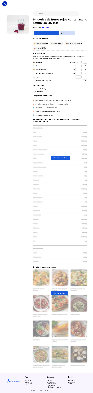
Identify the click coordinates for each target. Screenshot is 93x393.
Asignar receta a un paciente (46, 33)
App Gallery (28, 384)
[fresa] (78, 77)
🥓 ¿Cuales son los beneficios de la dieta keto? (46, 111)
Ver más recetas (59, 293)
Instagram (71, 382)
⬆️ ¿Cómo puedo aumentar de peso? (43, 115)
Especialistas (50, 385)
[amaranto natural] (78, 69)
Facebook (71, 380)
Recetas (49, 380)
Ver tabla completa (60, 158)
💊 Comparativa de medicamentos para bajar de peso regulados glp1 (52, 100)
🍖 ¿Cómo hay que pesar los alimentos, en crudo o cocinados (50, 104)
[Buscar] (58, 14)
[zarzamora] (78, 65)
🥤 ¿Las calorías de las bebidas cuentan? (45, 107)
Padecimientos (51, 384)
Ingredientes (50, 382)
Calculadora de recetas (53, 387)
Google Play (29, 382)
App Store (28, 380)
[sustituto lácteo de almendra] (78, 73)
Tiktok (70, 384)
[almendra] (78, 62)
